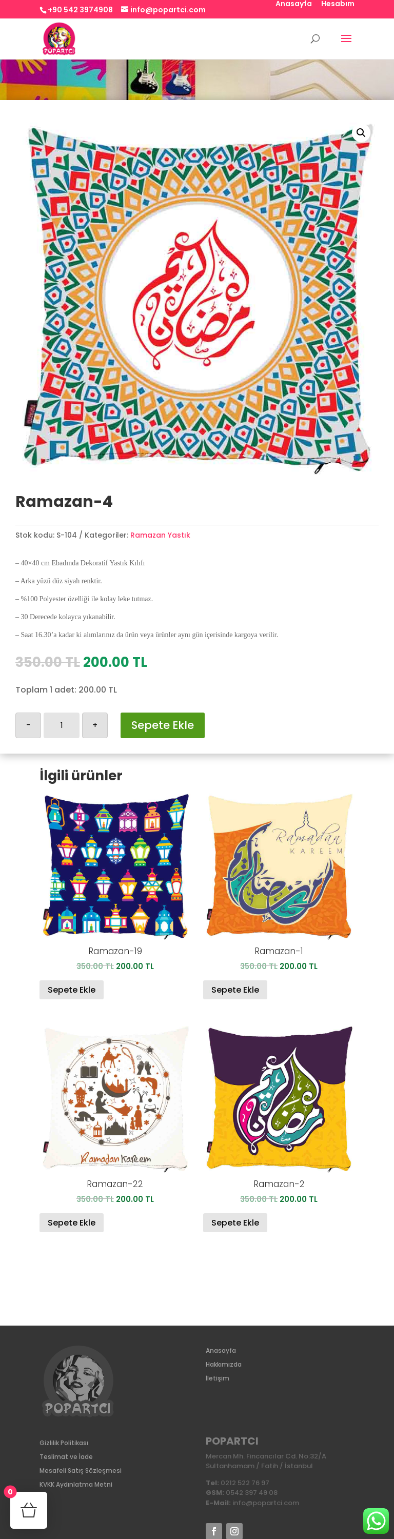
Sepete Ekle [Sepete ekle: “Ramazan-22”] (71, 1223)
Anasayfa (293, 4)
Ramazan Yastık (160, 535)
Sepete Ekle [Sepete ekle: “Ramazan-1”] (235, 990)
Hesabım (337, 4)
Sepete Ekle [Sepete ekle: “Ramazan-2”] (235, 1223)
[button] (361, 133)
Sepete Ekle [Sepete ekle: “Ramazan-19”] (71, 990)
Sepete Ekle (162, 725)
